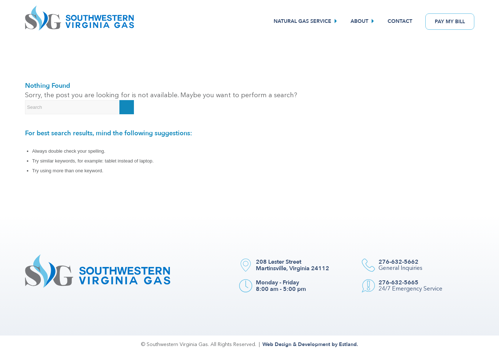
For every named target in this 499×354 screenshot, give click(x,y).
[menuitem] (306, 21)
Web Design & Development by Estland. (310, 344)
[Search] (79, 107)
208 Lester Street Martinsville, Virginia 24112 (292, 265)
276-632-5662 (398, 262)
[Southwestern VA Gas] (79, 21)
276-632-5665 (398, 283)
